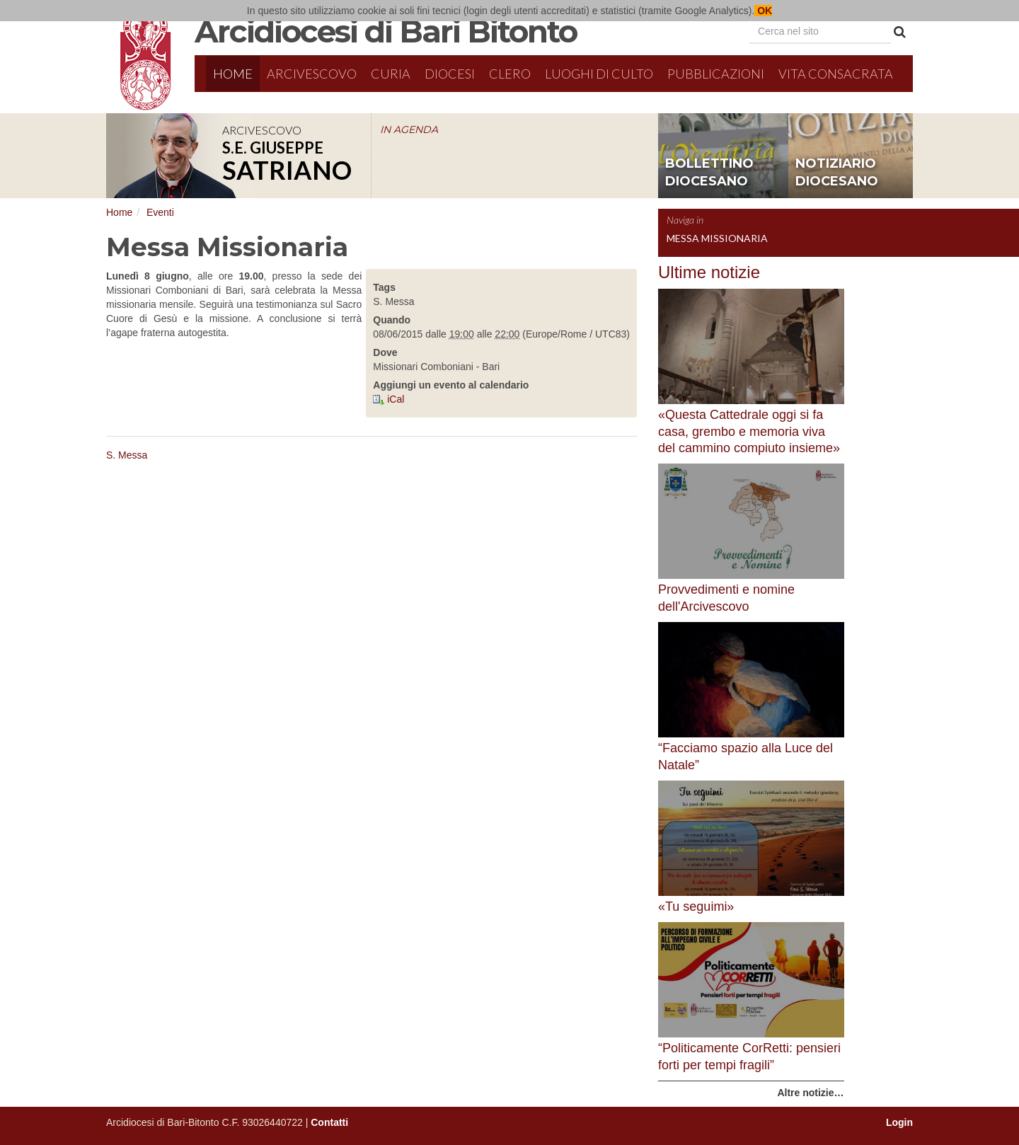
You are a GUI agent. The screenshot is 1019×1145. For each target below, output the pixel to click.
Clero (510, 73)
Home (233, 73)
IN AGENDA (409, 129)
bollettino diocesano (709, 173)
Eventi (160, 212)
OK (763, 10)
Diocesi (450, 73)
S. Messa (126, 455)
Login (899, 1122)
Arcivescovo (312, 73)
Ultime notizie (709, 272)
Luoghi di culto (599, 73)
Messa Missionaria (717, 238)
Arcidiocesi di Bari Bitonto (386, 31)
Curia (390, 73)
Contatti (329, 1122)
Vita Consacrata (835, 73)
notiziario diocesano (836, 173)
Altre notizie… (810, 1092)
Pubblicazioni (715, 73)
